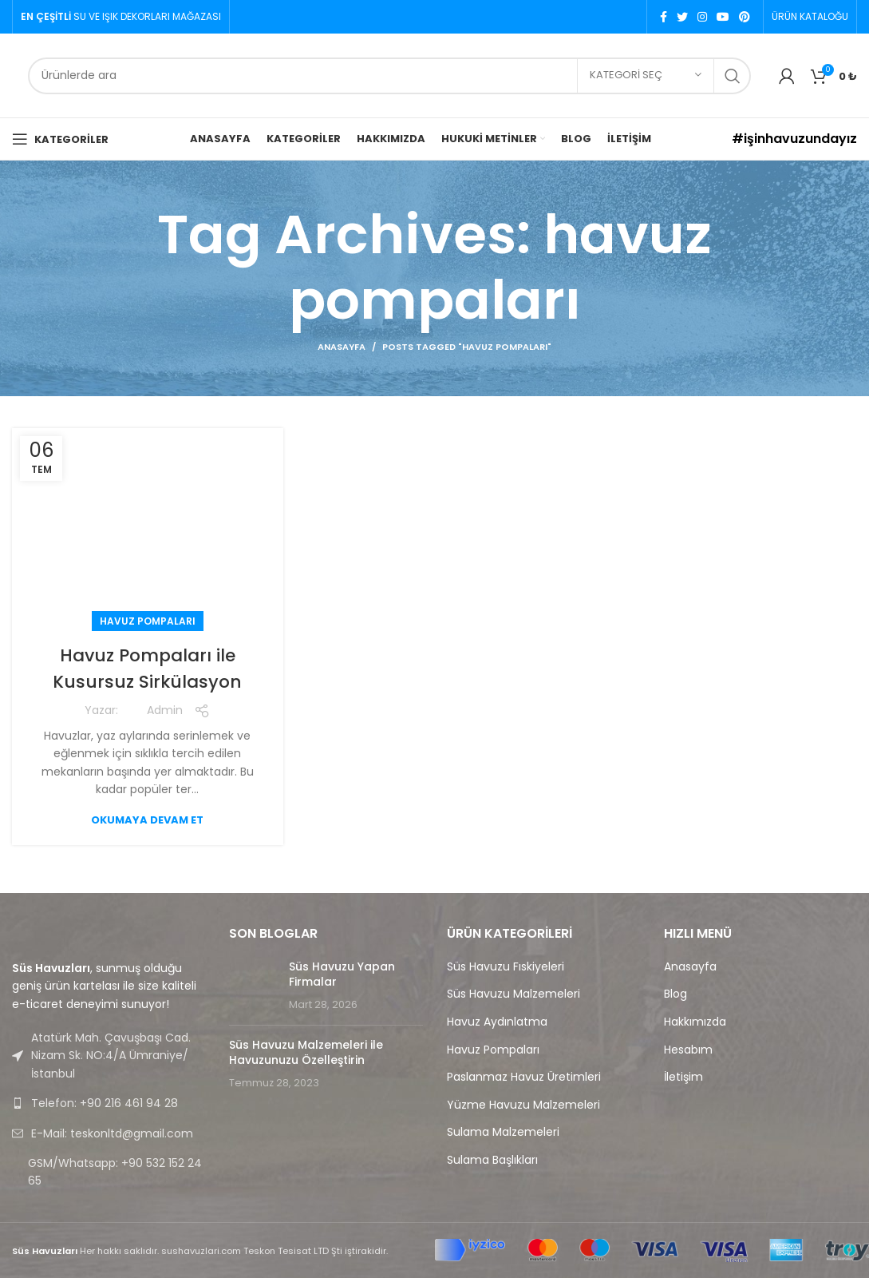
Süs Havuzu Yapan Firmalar (342, 974)
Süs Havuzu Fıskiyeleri (505, 966)
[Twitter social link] (682, 16)
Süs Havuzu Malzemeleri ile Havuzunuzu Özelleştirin (306, 1053)
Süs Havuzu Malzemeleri (513, 994)
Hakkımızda (695, 1022)
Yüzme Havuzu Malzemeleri (523, 1105)
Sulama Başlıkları (492, 1160)
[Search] (389, 76)
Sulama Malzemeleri (503, 1132)
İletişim (683, 1077)
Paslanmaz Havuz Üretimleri (524, 1077)
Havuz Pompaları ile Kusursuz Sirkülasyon (147, 668)
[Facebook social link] (663, 16)
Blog (675, 994)
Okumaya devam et (147, 820)
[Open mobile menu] (60, 139)
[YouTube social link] (723, 16)
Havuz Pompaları (148, 621)
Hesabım (688, 1050)
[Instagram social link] (702, 16)
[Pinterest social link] (744, 16)
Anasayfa (341, 346)
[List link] (108, 1103)
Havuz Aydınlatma (497, 1022)
